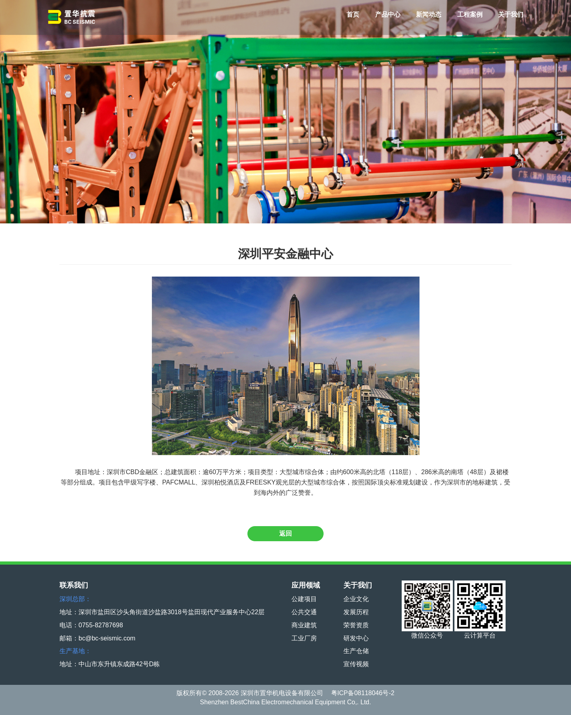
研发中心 (356, 638)
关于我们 (510, 14)
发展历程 (356, 612)
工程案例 (470, 14)
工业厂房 (304, 638)
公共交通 (304, 612)
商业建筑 (304, 625)
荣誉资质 (356, 625)
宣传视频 (356, 664)
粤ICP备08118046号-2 (363, 693)
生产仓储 (356, 651)
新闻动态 (428, 14)
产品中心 (387, 14)
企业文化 (356, 599)
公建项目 (304, 599)
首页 (353, 14)
